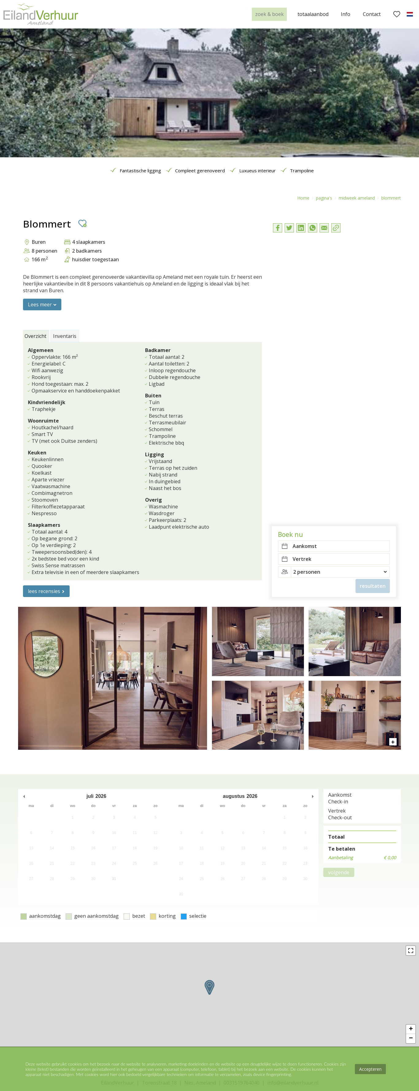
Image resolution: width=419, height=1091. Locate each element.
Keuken (37, 452)
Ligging (154, 454)
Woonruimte (43, 420)
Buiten (153, 395)
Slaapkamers (44, 525)
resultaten (373, 298)
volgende (338, 872)
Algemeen (40, 350)
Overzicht (35, 336)
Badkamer (158, 350)
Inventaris (64, 336)
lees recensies (44, 591)
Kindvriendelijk (46, 402)
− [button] (411, 1038)
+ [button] (411, 1029)
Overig (153, 499)
